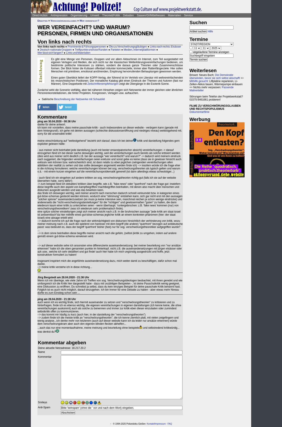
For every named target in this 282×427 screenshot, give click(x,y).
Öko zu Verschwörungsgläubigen (128, 46)
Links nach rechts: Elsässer (165, 46)
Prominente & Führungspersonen (87, 46)
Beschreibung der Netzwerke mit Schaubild (79, 99)
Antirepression (59, 15)
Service (188, 15)
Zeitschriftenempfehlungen (103, 83)
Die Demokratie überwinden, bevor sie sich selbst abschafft (214, 76)
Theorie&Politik (111, 15)
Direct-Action (40, 15)
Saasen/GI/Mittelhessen (151, 15)
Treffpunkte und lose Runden (91, 49)
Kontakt (150, 424)
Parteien (116, 49)
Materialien (174, 15)
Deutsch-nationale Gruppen (56, 49)
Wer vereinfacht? (89, 20)
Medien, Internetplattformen (140, 49)
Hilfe (210, 31)
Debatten (128, 15)
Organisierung (78, 15)
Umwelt (94, 15)
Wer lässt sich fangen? (50, 52)
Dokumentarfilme (199, 112)
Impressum (160, 424)
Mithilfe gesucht (198, 81)
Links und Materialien (78, 52)
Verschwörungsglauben (63, 20)
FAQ (169, 424)
